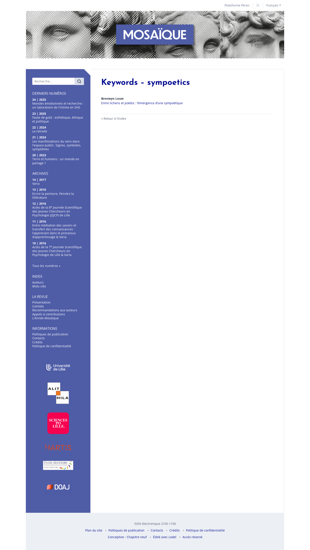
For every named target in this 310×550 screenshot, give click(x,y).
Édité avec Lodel (164, 537)
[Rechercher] (79, 81)
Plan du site (93, 530)
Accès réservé (192, 537)
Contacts (38, 338)
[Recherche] (53, 81)
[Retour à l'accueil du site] (155, 35)
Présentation (41, 302)
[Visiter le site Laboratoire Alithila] (58, 393)
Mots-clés (39, 286)
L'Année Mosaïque (45, 318)
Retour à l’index (115, 118)
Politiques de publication (50, 334)
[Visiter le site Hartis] (58, 447)
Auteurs (38, 282)
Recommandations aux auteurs (54, 310)
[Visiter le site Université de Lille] (58, 367)
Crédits (37, 342)
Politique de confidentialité (51, 346)
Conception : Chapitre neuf (127, 537)
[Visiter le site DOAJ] (58, 487)
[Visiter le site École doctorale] (58, 465)
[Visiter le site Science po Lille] (58, 423)
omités (38, 306)
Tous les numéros (45, 266)
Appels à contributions (48, 314)
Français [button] (272, 5)
